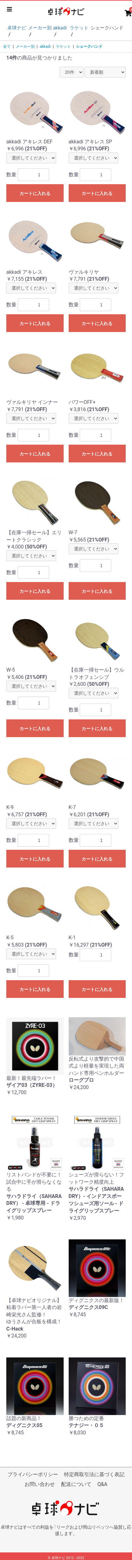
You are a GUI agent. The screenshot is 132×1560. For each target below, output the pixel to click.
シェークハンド (89, 46)
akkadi (45, 46)
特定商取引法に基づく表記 (94, 1474)
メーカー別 (25, 46)
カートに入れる (35, 193)
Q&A (102, 1484)
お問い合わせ (40, 1484)
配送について (76, 1484)
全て (7, 46)
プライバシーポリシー (33, 1474)
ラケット (63, 46)
